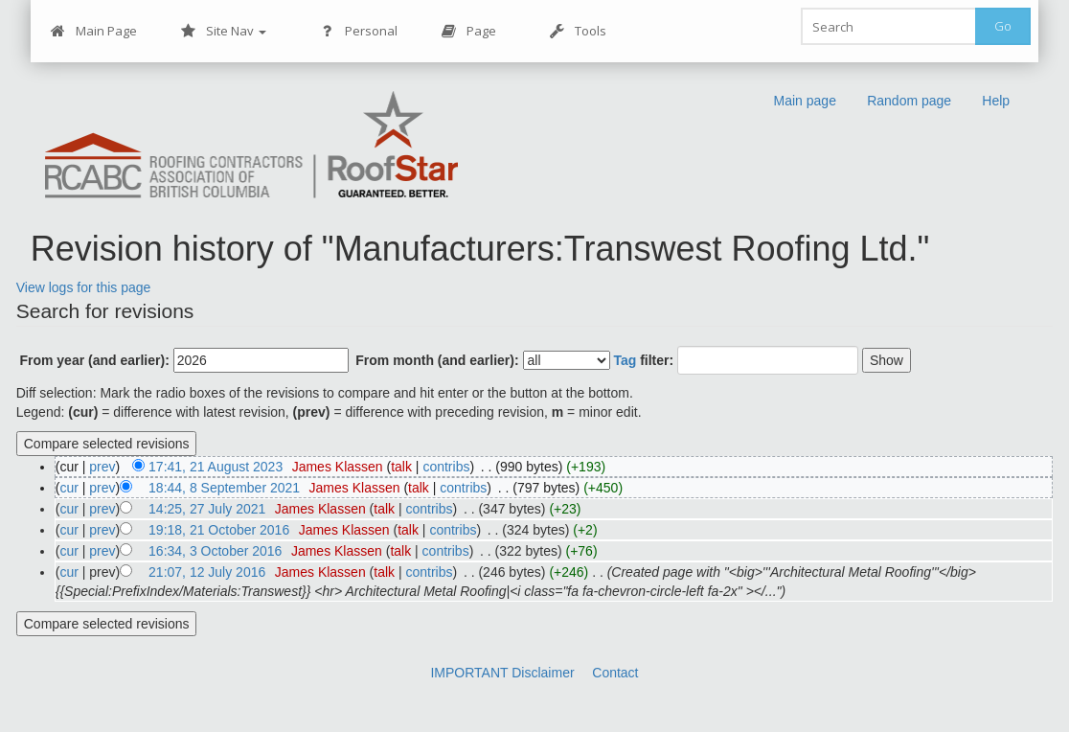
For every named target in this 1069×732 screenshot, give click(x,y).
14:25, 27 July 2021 (206, 508)
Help (996, 100)
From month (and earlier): (436, 360)
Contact (615, 672)
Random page (910, 100)
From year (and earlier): (94, 360)
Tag (624, 360)
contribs (445, 466)
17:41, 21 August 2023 (215, 466)
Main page (805, 100)
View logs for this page (83, 287)
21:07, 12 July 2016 (206, 572)
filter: (643, 360)
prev (102, 466)
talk (401, 466)
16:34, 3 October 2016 (215, 551)
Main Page (94, 31)
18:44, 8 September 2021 (224, 487)
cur (68, 487)
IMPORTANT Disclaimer (502, 672)
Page (469, 31)
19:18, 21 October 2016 (218, 530)
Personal (359, 31)
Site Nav (223, 31)
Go (1003, 25)
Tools (578, 31)
